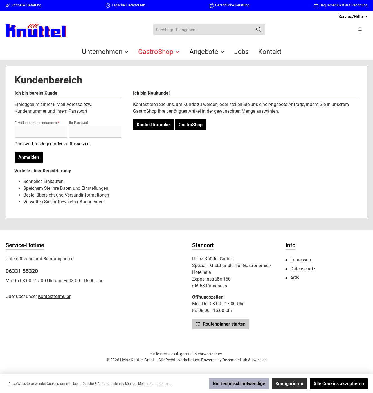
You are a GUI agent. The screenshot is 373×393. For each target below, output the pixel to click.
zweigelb (259, 360)
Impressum (301, 260)
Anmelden (28, 157)
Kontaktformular (153, 124)
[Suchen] (259, 30)
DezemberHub (235, 360)
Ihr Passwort (78, 123)
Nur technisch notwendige (239, 383)
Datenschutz (302, 269)
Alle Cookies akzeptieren (338, 383)
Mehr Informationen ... (155, 384)
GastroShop (191, 124)
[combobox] (203, 30)
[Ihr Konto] (360, 29)
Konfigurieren (289, 383)
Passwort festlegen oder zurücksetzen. (53, 143)
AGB (294, 278)
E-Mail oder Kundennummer (37, 123)
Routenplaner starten (221, 324)
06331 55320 (22, 271)
